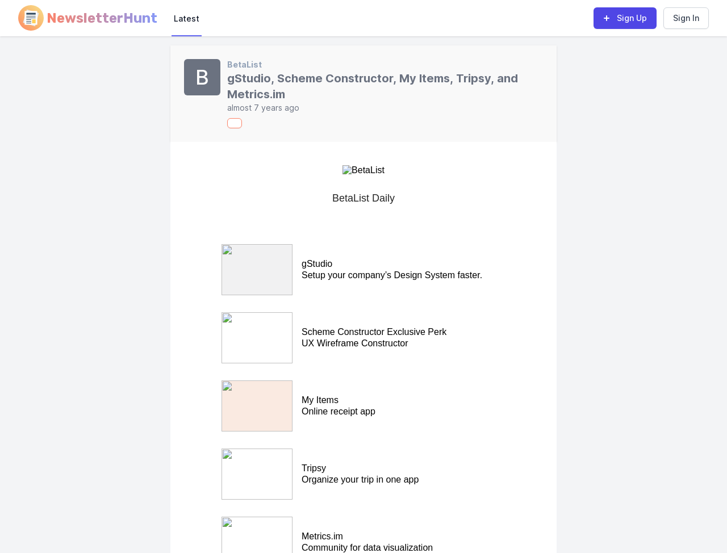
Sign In (686, 18)
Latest (186, 18)
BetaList (244, 64)
